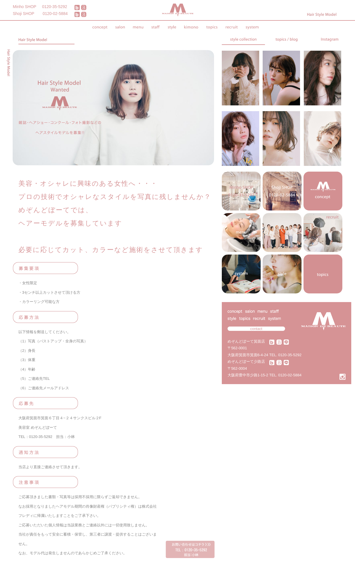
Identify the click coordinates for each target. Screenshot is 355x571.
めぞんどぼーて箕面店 (246, 341)
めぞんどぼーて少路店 (246, 361)
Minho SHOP (25, 6)
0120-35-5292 (54, 6)
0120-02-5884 (55, 13)
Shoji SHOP (24, 13)
